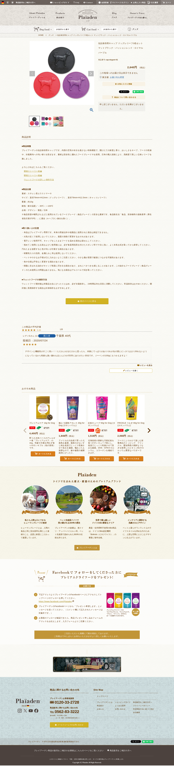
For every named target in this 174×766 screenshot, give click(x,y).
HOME (41, 35)
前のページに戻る (88, 301)
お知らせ (100, 709)
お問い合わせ (120, 709)
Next (91, 73)
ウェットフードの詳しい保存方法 (39, 180)
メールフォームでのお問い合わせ (70, 725)
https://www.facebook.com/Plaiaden (55, 601)
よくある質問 (120, 706)
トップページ (102, 696)
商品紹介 (100, 706)
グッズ (51, 35)
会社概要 (136, 712)
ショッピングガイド (122, 702)
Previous (32, 73)
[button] (25, 430)
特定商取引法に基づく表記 (143, 709)
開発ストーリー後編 (33, 175)
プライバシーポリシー (141, 706)
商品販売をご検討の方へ (142, 702)
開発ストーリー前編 (33, 171)
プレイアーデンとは (88, 548)
